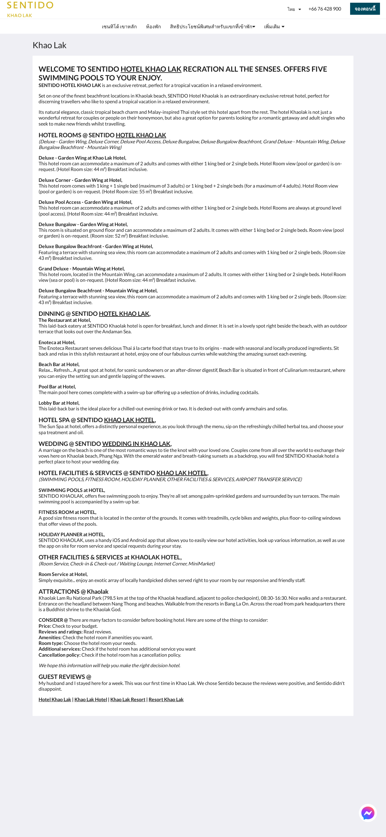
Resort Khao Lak (166, 699)
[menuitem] (119, 26)
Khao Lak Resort (127, 699)
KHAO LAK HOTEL (129, 419)
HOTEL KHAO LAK (151, 68)
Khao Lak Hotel (90, 699)
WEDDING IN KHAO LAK (136, 443)
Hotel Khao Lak (55, 699)
